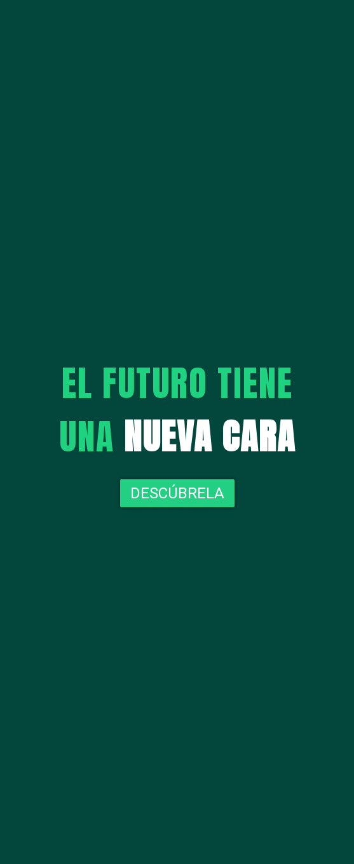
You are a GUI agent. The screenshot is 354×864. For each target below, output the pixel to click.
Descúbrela (177, 493)
